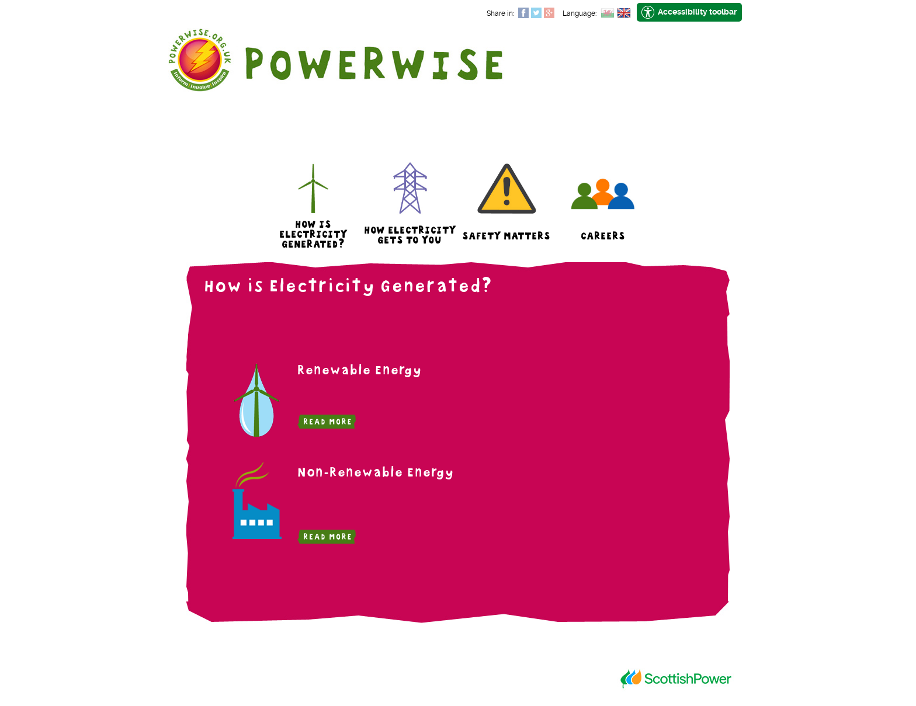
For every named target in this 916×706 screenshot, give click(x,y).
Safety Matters (506, 237)
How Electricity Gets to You (410, 236)
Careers (603, 237)
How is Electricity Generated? (313, 236)
